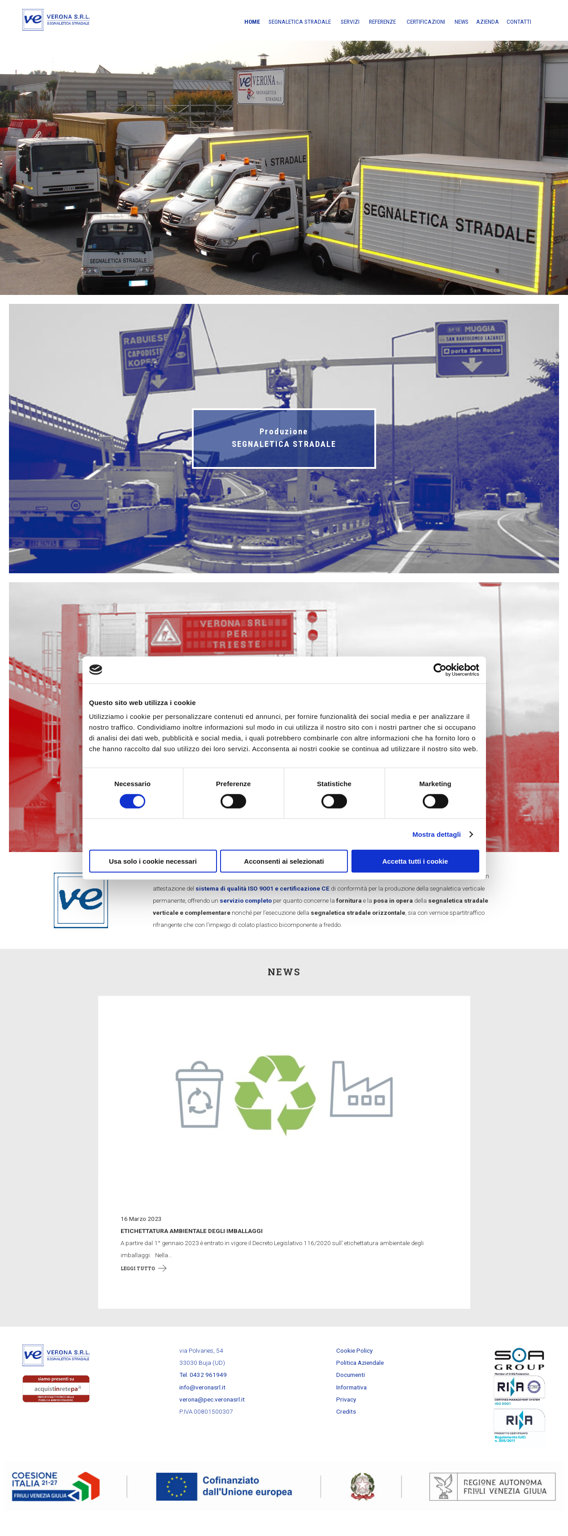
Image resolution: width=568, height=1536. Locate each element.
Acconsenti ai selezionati (284, 861)
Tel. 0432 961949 (203, 1391)
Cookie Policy (354, 1367)
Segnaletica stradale (300, 21)
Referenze (382, 21)
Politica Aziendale (360, 1379)
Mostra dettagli (436, 834)
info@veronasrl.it (202, 1403)
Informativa (351, 1403)
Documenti (350, 1391)
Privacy (346, 1415)
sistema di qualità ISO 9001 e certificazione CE (262, 904)
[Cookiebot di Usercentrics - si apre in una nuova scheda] (440, 669)
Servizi (350, 21)
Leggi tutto (138, 1284)
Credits (346, 1428)
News (461, 21)
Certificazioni (426, 21)
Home (252, 21)
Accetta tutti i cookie (415, 861)
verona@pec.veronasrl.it (212, 1415)
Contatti (519, 21)
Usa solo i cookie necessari (153, 861)
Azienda (487, 21)
